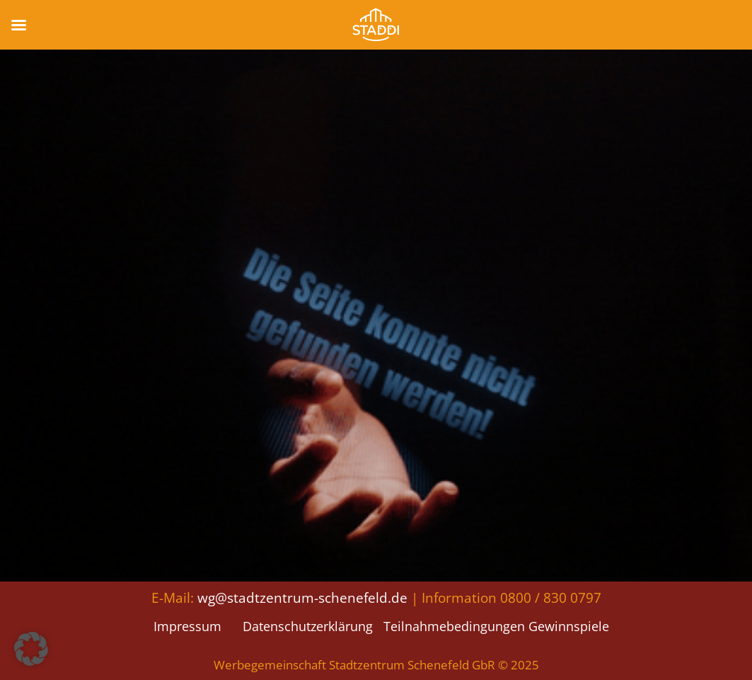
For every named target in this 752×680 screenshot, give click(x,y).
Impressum (187, 626)
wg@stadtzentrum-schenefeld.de (302, 597)
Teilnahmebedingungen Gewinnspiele (496, 626)
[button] (31, 649)
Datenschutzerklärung (308, 626)
